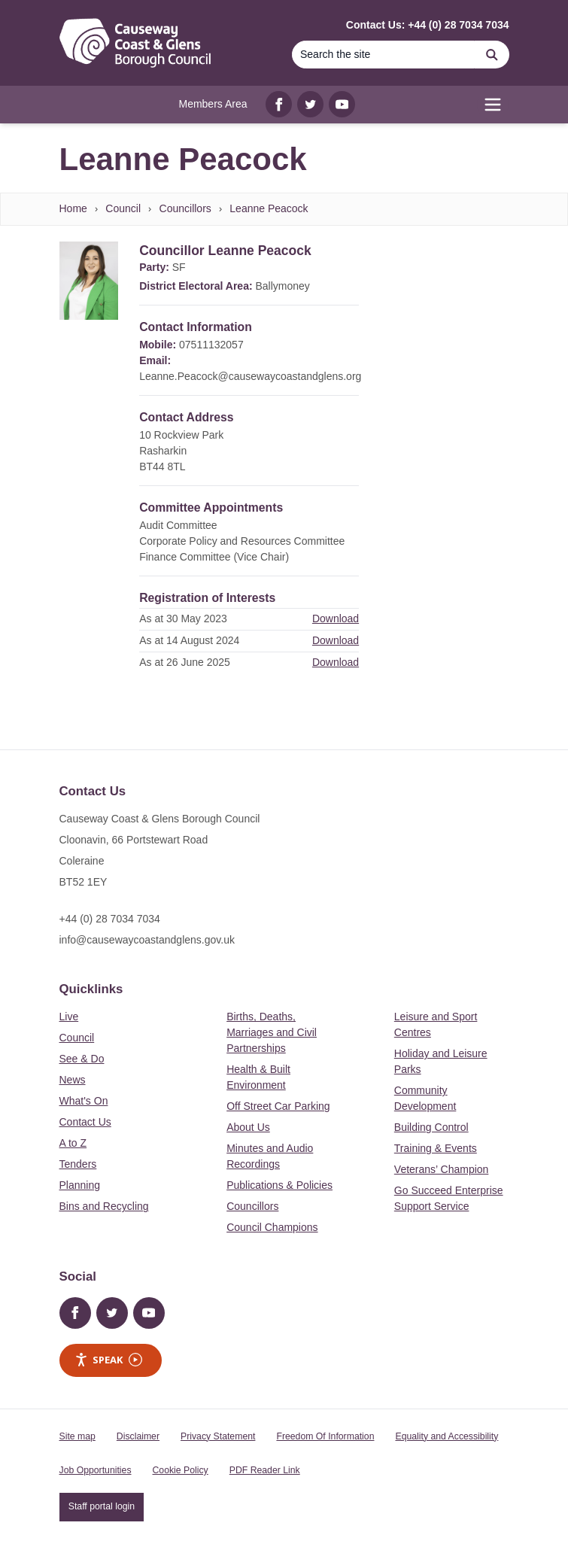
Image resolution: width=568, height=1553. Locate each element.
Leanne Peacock (268, 208)
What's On (83, 1101)
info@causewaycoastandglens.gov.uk (147, 940)
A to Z (73, 1143)
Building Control (431, 1127)
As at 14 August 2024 (189, 640)
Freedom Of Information (325, 1436)
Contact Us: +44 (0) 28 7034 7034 (427, 25)
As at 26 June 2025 (184, 662)
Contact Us (85, 1122)
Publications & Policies (279, 1185)
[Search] (383, 54)
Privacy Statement (218, 1436)
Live (69, 1017)
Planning (80, 1185)
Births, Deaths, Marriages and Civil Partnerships (271, 1032)
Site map (77, 1436)
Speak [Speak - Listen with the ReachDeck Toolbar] (108, 1360)
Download (335, 618)
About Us (248, 1127)
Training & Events (435, 1148)
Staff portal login (101, 1506)
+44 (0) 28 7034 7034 (109, 919)
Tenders (78, 1164)
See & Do (82, 1059)
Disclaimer (138, 1436)
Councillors (185, 208)
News (72, 1080)
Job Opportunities (95, 1470)
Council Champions (271, 1227)
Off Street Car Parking (278, 1106)
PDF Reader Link (264, 1470)
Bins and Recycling (104, 1206)
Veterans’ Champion (441, 1169)
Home (73, 208)
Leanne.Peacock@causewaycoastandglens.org (250, 376)
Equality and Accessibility (446, 1436)
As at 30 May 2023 (183, 618)
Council (123, 208)
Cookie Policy (180, 1470)
